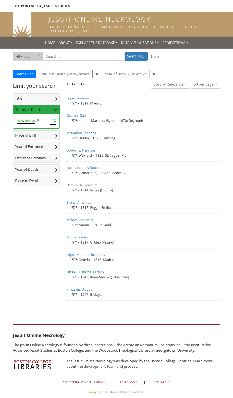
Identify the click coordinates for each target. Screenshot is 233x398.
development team (100, 366)
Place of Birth (26, 135)
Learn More (128, 382)
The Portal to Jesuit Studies (41, 6)
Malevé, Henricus (79, 219)
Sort (169, 84)
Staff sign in (161, 382)
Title (18, 98)
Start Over (24, 74)
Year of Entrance (29, 146)
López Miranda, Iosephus (85, 254)
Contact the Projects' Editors (84, 382)
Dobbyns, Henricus (81, 150)
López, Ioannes (77, 98)
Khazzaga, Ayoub (79, 289)
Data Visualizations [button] (138, 42)
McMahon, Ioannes (81, 133)
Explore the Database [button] (95, 42)
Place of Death (27, 180)
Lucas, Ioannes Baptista (84, 167)
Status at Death (28, 109)
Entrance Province (30, 158)
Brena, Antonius (78, 202)
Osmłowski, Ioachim (82, 185)
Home (50, 42)
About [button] (64, 42)
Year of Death (26, 169)
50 (204, 84)
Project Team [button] (173, 42)
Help (155, 56)
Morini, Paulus (77, 237)
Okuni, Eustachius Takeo (85, 272)
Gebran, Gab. (76, 115)
